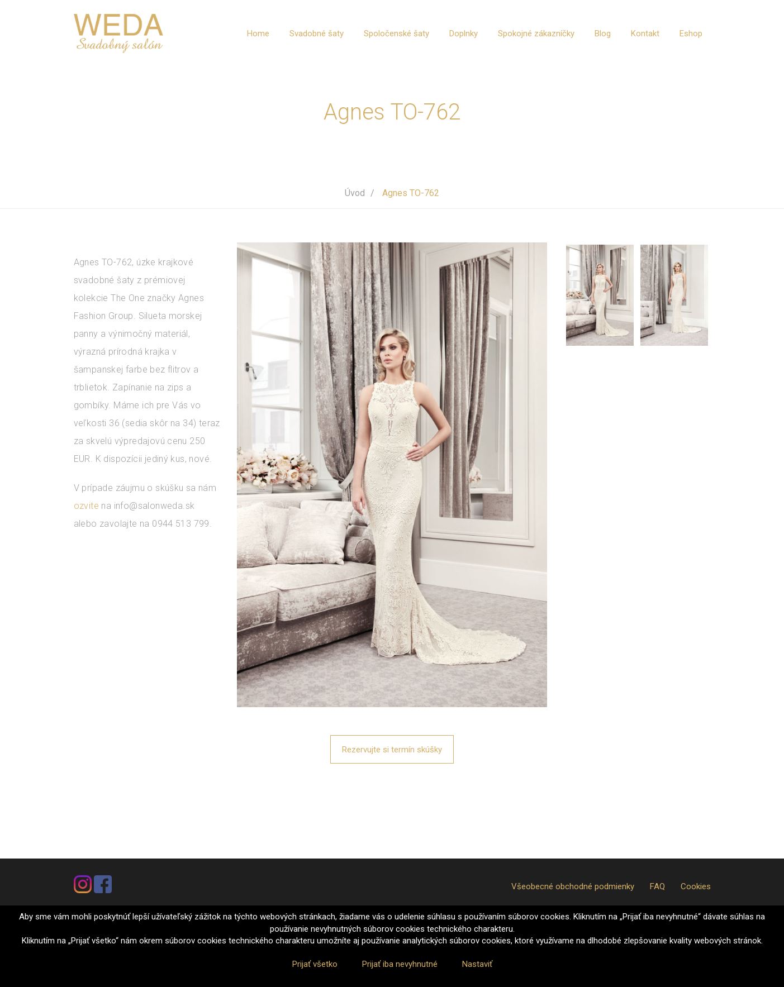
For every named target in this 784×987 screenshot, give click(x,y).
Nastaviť (477, 964)
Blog (603, 33)
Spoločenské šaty (396, 33)
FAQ (657, 886)
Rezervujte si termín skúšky (392, 750)
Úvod (355, 193)
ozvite (86, 505)
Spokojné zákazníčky (536, 33)
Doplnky (463, 33)
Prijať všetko (315, 964)
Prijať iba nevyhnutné (400, 964)
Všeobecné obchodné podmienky (572, 886)
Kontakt (645, 33)
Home (258, 33)
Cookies (696, 886)
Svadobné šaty (316, 33)
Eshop (691, 33)
